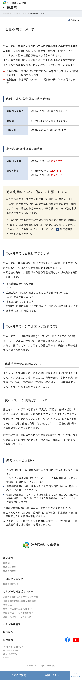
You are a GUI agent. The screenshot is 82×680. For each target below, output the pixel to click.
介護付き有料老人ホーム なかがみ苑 (20, 596)
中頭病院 (10, 7)
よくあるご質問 (17, 675)
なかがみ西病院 (11, 624)
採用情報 (8, 640)
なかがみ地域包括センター (18, 591)
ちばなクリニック (13, 579)
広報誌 (6, 657)
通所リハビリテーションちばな (18, 616)
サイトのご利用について (13, 647)
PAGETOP (75, 675)
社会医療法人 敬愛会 (18, 3)
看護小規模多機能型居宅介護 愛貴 (19, 600)
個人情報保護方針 (10, 650)
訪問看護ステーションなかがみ (18, 612)
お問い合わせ (52, 675)
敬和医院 (7, 604)
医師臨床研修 (9, 567)
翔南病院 (8, 632)
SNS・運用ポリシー (11, 654)
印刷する (75, 20)
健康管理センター (11, 584)
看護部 (6, 563)
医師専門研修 (9, 571)
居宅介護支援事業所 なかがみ (17, 608)
